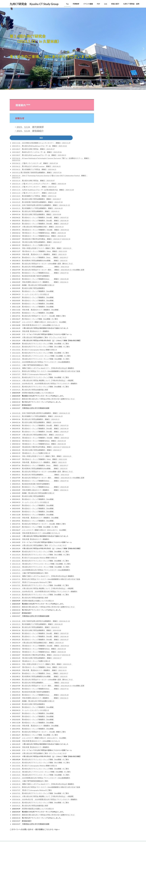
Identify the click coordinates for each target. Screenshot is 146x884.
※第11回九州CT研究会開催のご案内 (35, 338)
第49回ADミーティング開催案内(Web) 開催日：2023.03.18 (44, 234)
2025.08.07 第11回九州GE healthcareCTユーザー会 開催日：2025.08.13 (39, 156)
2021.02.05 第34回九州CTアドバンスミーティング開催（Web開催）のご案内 (40, 354)
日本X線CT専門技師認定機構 (116, 131)
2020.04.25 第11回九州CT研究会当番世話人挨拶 (30, 390)
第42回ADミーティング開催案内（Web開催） (38, 298)
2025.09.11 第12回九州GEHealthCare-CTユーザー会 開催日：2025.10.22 (39, 147)
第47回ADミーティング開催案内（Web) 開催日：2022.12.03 (44, 252)
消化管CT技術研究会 (112, 205)
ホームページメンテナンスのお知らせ (35, 295)
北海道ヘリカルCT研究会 (114, 163)
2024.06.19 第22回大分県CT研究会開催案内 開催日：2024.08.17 (36, 200)
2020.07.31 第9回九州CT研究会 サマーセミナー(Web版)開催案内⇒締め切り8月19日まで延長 (46, 372)
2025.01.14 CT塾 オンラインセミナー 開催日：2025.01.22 (34, 187)
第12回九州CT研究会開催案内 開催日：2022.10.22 (45, 267)
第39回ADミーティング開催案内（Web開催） (38, 307)
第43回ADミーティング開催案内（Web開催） (38, 292)
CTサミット (108, 103)
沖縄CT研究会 (109, 201)
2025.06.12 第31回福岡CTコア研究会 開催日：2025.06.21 (34, 170)
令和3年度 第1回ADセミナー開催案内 (35, 332)
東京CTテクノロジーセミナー (116, 193)
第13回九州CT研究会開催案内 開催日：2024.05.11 (40, 212)
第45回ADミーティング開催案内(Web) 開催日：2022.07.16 (45, 274)
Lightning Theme (64, 849)
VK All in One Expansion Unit (79, 849)
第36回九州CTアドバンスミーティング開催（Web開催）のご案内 (45, 344)
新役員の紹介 (26, 406)
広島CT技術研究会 (111, 184)
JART (106, 111)
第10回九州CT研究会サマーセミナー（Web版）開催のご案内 (44, 317)
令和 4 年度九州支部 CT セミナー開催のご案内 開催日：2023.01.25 (47, 249)
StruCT (107, 151)
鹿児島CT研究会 (110, 218)
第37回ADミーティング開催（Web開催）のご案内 (39, 320)
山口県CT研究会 (110, 176)
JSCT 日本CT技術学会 (113, 115)
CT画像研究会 (109, 147)
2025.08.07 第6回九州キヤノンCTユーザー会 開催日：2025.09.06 (37, 153)
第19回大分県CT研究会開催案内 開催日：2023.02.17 (41, 243)
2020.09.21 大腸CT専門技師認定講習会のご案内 (30, 366)
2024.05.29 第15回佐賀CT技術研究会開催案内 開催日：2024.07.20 (37, 203)
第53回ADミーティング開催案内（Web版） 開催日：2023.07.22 (45, 218)
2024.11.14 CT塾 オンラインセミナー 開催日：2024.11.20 (34, 194)
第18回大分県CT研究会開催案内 (33, 289)
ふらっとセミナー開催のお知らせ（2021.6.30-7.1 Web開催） (44, 323)
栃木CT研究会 (109, 197)
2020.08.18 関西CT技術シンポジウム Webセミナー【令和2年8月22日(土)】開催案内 (43, 369)
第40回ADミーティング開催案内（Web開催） (38, 304)
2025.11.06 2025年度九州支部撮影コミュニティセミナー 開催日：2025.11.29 (41, 144)
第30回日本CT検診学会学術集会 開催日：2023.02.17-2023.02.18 (46, 240)
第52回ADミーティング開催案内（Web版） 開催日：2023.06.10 (45, 221)
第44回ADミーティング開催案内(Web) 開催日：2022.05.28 (45, 280)
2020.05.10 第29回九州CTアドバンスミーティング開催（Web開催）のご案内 (40, 387)
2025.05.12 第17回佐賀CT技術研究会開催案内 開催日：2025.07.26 (36, 173)
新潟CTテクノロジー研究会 (115, 189)
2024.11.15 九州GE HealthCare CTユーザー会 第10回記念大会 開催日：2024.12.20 (43, 191)
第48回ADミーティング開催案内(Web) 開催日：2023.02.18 (44, 237)
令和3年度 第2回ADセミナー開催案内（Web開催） (41, 310)
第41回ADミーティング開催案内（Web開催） (38, 301)
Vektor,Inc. (93, 849)
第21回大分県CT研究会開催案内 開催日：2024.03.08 (41, 215)
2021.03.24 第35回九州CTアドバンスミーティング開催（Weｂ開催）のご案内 (41, 347)
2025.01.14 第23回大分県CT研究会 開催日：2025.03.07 (33, 181)
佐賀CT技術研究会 (111, 159)
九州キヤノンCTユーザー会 (115, 155)
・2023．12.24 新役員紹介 (29, 130)
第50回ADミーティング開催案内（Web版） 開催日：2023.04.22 (44, 231)
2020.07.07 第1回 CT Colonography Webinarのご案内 (32, 375)
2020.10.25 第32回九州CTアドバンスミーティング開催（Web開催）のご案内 (40, 360)
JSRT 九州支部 (110, 123)
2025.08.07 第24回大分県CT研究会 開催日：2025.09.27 (33, 150)
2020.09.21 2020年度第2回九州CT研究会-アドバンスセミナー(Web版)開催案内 (41, 363)
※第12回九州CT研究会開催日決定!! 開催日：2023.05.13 (43, 227)
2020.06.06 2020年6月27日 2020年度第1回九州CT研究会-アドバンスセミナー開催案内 (44, 384)
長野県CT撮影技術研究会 (114, 214)
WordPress (52, 849)
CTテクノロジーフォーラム (115, 107)
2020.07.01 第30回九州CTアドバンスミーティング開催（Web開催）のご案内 (40, 378)
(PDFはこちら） (70, 400)
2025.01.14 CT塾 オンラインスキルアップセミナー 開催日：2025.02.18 (39, 184)
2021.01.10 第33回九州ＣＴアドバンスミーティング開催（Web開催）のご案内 (41, 357)
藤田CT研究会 (109, 210)
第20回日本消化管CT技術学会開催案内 (36, 277)
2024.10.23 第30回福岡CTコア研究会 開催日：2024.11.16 (34, 197)
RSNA (106, 127)
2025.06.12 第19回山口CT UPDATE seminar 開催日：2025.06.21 (36, 167)
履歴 (41, 138)
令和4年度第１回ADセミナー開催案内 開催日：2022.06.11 (45, 283)
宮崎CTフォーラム (111, 172)
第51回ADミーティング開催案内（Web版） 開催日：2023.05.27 (45, 224)
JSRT (106, 119)
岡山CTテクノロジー (112, 180)
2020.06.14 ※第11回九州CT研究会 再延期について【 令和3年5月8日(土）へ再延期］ (43, 381)
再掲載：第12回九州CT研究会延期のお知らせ (38, 286)
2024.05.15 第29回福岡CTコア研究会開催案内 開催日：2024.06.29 (37, 209)
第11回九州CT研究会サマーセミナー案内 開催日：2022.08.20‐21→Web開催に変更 (53, 271)
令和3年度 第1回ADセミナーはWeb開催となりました (41, 326)
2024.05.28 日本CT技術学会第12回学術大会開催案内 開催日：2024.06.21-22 (41, 206)
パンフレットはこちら (58, 338)
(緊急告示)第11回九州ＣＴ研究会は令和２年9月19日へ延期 (43, 400)
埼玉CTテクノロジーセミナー (116, 168)
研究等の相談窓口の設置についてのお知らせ (38, 394)
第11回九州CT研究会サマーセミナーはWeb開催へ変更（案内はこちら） (48, 264)
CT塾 (106, 143)
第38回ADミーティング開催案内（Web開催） (38, 314)
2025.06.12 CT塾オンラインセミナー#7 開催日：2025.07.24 (35, 164)
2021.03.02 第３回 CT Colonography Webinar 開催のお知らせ (34, 350)
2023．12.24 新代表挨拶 (30, 127)
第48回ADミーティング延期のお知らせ (36, 246)
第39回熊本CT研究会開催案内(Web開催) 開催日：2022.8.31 (45, 261)
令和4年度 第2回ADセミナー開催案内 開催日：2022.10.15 (44, 255)
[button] (72, 87)
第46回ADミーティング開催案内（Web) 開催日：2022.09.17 (45, 258)
